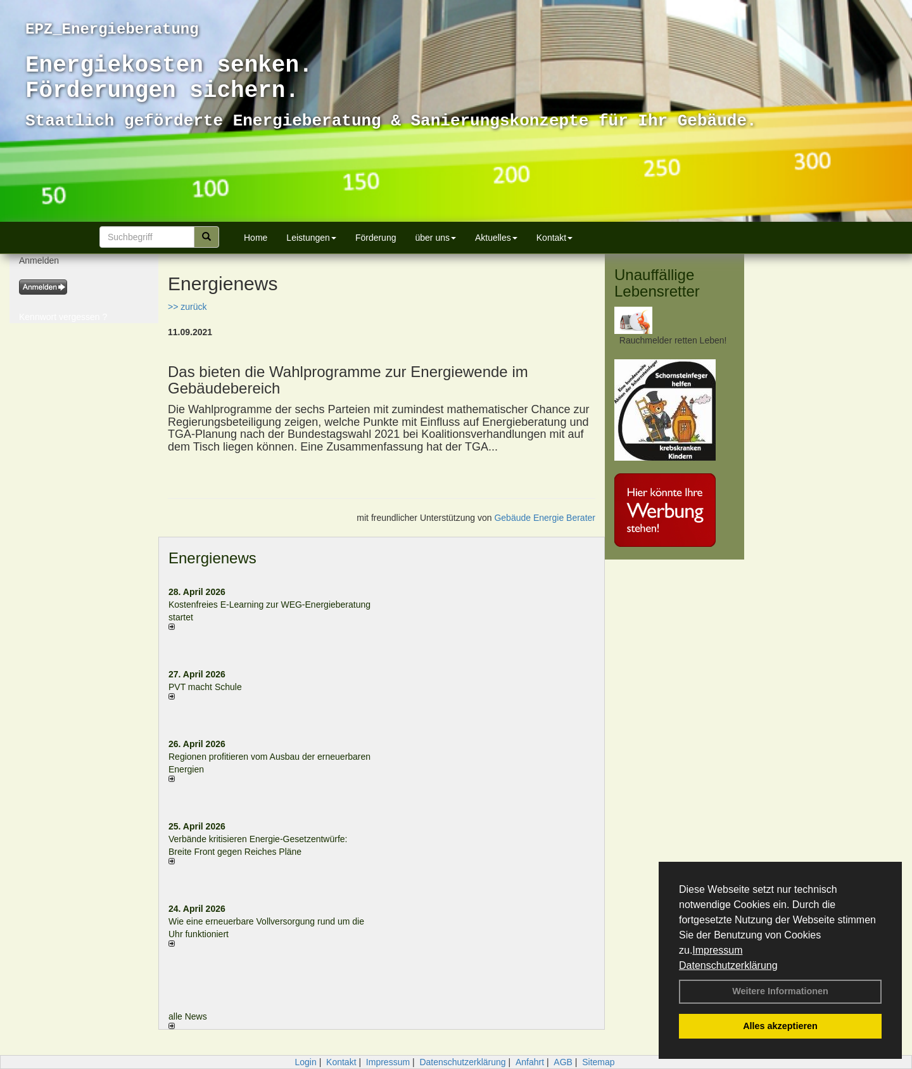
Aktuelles (496, 238)
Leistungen (311, 238)
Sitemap (598, 1062)
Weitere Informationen (780, 991)
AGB (563, 1062)
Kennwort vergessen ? (63, 317)
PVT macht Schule (205, 687)
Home (255, 238)
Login (305, 1062)
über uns (435, 238)
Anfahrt (530, 1062)
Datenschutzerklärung (728, 965)
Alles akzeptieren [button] (780, 1026)
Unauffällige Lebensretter (657, 283)
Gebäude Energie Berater (544, 518)
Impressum (717, 950)
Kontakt (554, 238)
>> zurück (187, 307)
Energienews (212, 558)
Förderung (375, 238)
